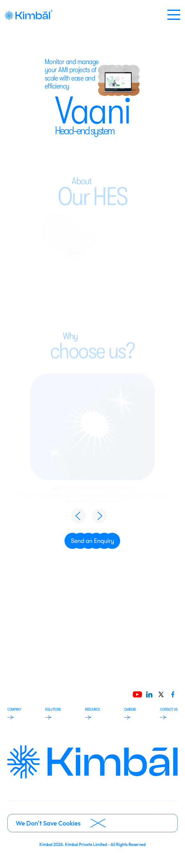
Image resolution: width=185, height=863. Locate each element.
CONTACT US (169, 713)
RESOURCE (92, 713)
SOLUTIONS (53, 713)
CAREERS (130, 713)
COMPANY (14, 713)
